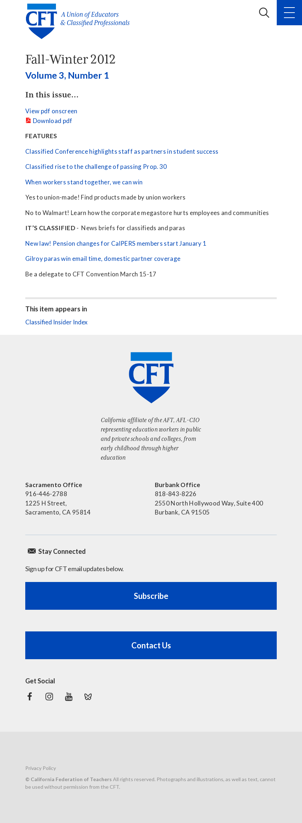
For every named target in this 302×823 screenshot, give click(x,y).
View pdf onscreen (51, 111)
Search (264, 12)
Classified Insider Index (56, 322)
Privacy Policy (40, 768)
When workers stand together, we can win (84, 182)
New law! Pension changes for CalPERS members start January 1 (115, 243)
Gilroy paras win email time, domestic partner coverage (102, 258)
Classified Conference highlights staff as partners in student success (121, 151)
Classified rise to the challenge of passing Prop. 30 (96, 166)
